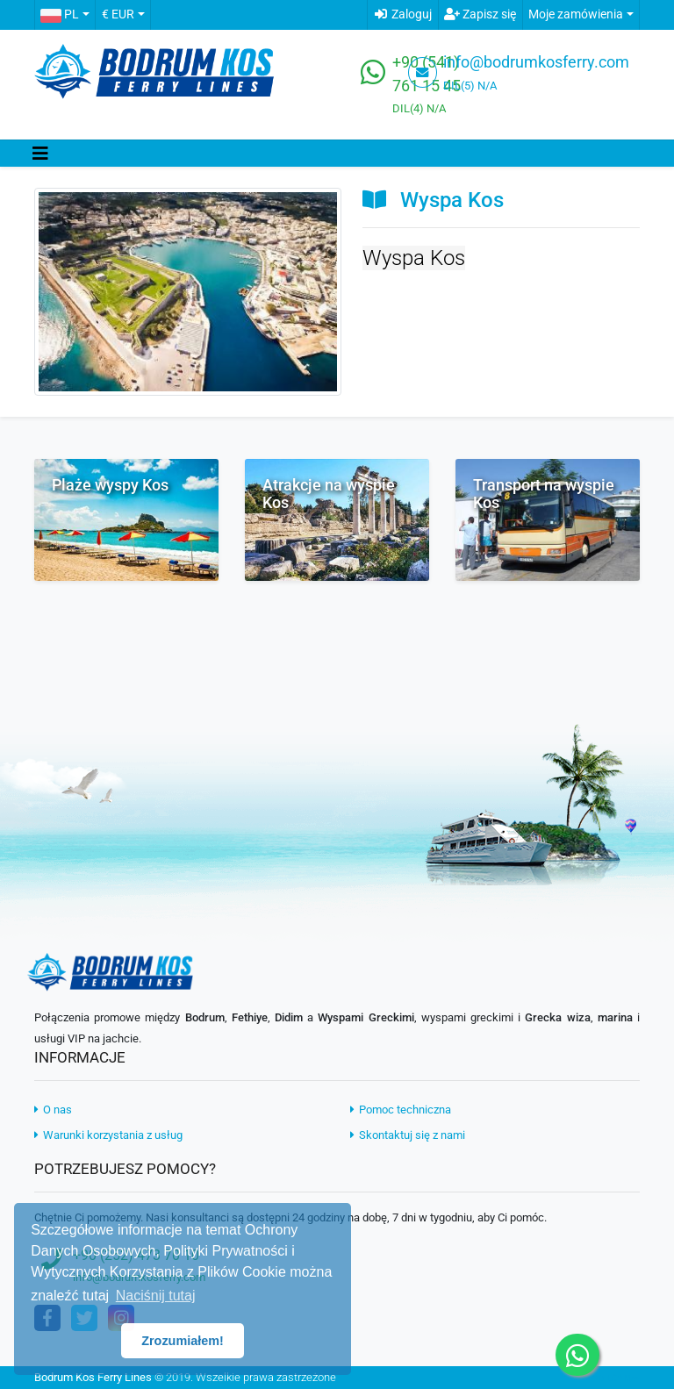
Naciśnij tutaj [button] (156, 1295)
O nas (53, 1109)
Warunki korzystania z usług (108, 1135)
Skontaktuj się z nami (407, 1135)
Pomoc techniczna (400, 1109)
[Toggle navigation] (40, 153)
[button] (64, 15)
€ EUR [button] (118, 14)
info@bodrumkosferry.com (536, 62)
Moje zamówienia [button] (575, 14)
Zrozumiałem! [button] (182, 1341)
